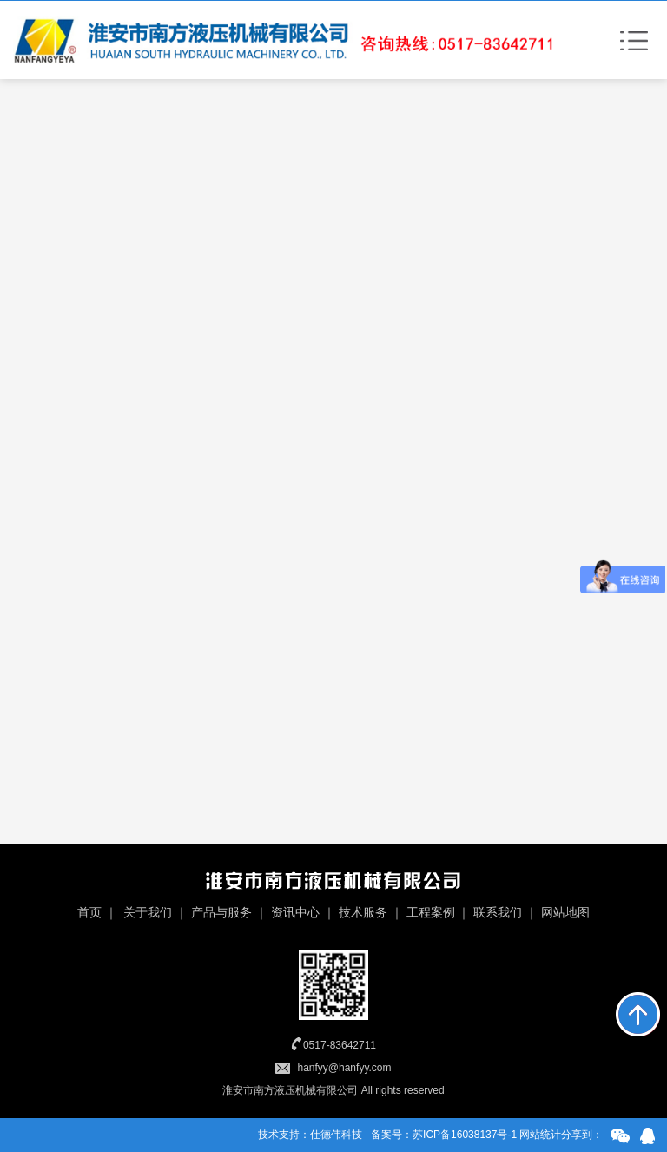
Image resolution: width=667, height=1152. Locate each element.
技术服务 (363, 912)
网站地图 (565, 912)
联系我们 (497, 912)
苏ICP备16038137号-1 (465, 1135)
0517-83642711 (339, 1045)
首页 (89, 912)
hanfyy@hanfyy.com (344, 1068)
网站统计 (540, 1135)
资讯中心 (295, 912)
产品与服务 (221, 912)
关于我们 (147, 912)
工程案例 (430, 912)
